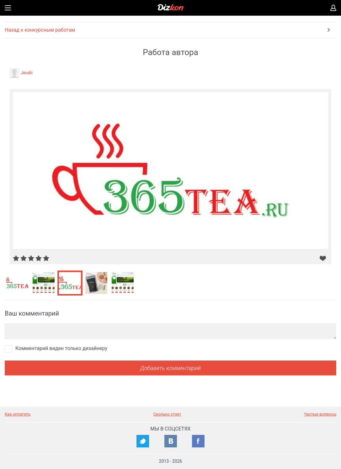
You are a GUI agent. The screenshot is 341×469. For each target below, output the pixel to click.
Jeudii (27, 72)
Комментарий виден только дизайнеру (61, 348)
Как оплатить (17, 414)
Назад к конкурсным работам (40, 30)
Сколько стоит (167, 414)
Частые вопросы (320, 414)
